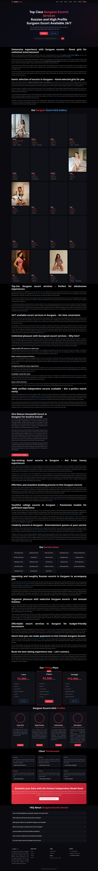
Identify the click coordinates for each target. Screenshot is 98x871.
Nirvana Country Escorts (79, 566)
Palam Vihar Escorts (18, 566)
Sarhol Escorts (34, 557)
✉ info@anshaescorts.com (74, 853)
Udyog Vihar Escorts (33, 552)
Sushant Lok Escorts (49, 566)
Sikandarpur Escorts (64, 552)
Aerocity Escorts (33, 571)
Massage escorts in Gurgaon (39, 639)
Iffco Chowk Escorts (79, 561)
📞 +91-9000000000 (73, 851)
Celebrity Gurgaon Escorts (43, 531)
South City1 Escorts (49, 552)
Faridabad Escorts (64, 557)
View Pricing (53, 33)
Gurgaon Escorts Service (68, 55)
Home (57, 1)
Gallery (65, 1)
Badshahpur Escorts (18, 561)
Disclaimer (52, 853)
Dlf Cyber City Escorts (18, 557)
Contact (70, 1)
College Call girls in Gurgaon (72, 516)
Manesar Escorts (49, 557)
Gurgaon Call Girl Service (54, 96)
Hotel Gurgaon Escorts (26, 475)
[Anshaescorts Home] (19, 2)
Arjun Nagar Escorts (18, 552)
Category (84, 1)
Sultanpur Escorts (79, 557)
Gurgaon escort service (62, 499)
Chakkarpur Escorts (34, 561)
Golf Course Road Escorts (79, 552)
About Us (33, 853)
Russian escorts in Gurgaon (21, 583)
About (61, 1)
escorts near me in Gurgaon (38, 293)
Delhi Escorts (49, 571)
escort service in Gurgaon (64, 360)
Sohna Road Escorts (64, 566)
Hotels (75, 1)
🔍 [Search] (62, 38)
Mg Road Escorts (64, 561)
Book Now (43, 33)
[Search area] (49, 38)
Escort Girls (52, 110)
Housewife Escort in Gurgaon (20, 455)
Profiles (79, 1)
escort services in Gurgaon (49, 629)
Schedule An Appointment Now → (49, 798)
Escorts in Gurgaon (31, 420)
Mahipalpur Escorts (18, 571)
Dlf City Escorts (49, 561)
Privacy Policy (53, 851)
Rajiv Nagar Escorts (34, 566)
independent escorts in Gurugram (36, 399)
